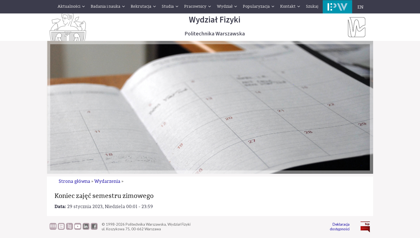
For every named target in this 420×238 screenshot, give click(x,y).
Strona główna (74, 181)
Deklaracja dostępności (340, 226)
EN (360, 7)
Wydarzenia (107, 181)
